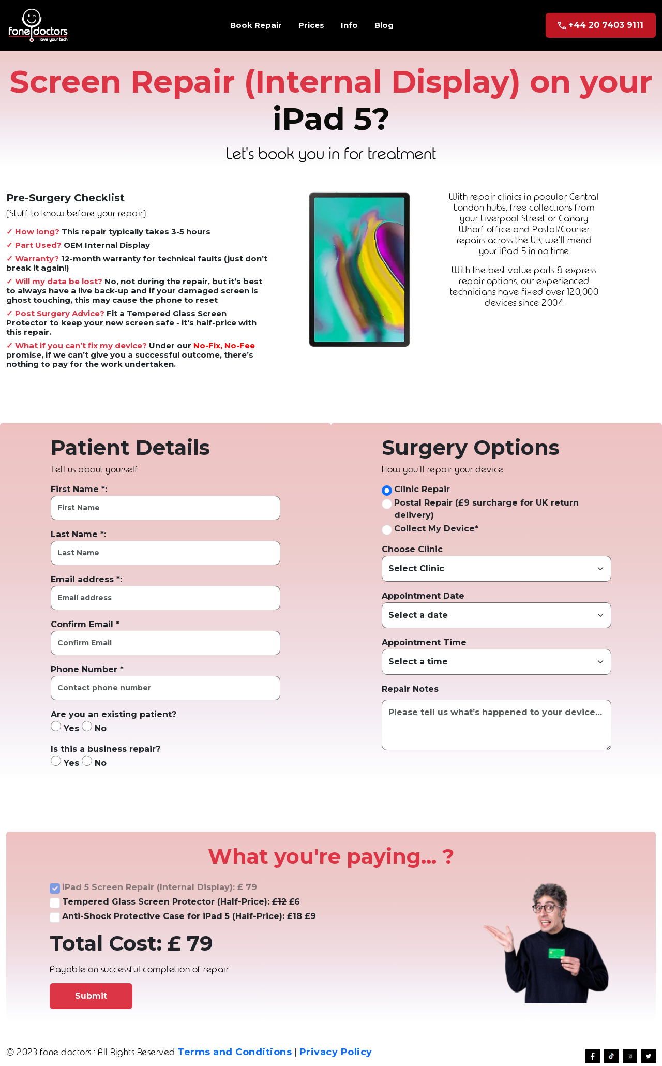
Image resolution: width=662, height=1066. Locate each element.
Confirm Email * (85, 624)
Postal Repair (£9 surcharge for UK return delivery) (486, 509)
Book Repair (256, 25)
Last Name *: (78, 534)
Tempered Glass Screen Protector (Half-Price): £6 (181, 902)
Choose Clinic (412, 549)
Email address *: (86, 579)
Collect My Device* (436, 529)
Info (349, 25)
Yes (65, 727)
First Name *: (79, 489)
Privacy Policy (335, 1052)
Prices (311, 25)
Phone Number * (87, 669)
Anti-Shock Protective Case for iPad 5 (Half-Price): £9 (189, 916)
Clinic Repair (422, 489)
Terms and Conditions (234, 1052)
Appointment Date (423, 596)
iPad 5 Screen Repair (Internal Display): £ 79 (159, 887)
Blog (384, 25)
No (94, 727)
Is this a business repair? (105, 749)
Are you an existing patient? (113, 714)
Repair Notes (410, 689)
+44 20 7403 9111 (600, 25)
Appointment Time (424, 642)
